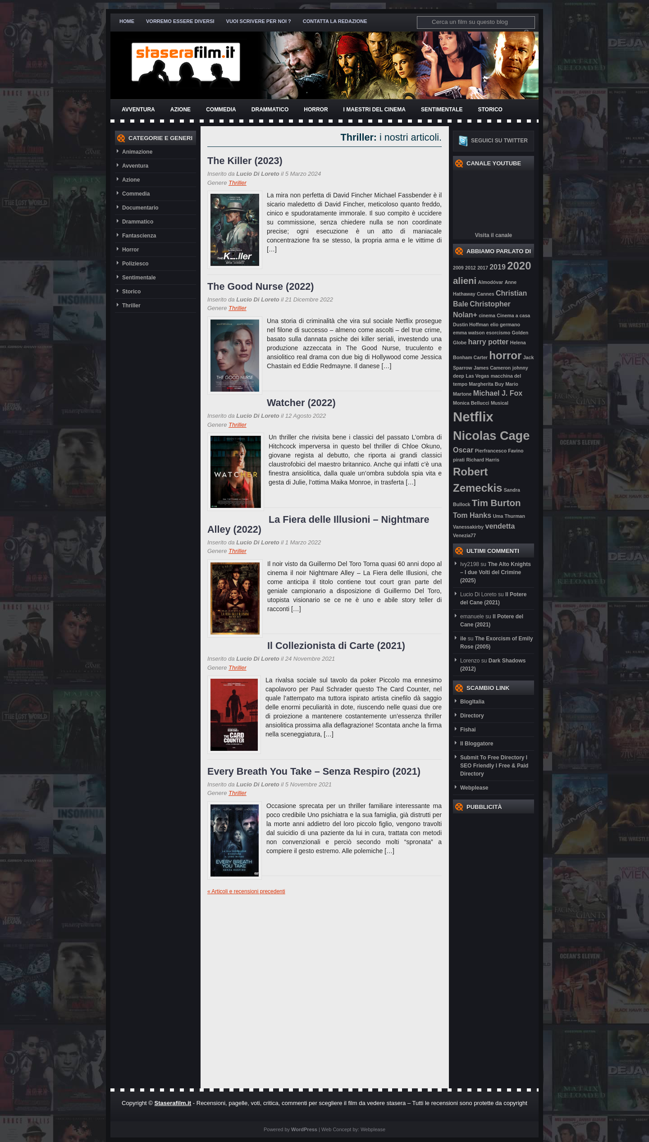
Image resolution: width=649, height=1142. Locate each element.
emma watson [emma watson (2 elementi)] (468, 332)
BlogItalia (472, 702)
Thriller (131, 305)
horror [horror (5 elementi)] (505, 355)
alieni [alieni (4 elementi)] (464, 280)
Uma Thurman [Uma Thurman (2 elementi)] (509, 516)
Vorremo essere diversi (180, 21)
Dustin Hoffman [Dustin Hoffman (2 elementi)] (471, 324)
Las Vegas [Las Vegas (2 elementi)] (477, 376)
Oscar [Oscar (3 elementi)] (463, 450)
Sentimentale (441, 109)
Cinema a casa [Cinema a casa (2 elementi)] (513, 315)
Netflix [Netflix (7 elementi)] (473, 416)
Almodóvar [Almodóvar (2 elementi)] (490, 282)
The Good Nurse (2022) (260, 286)
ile (463, 638)
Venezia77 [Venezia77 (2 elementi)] (464, 535)
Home (126, 21)
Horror (316, 109)
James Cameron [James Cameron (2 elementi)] (492, 367)
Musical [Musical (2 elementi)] (499, 403)
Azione (180, 109)
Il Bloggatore (476, 743)
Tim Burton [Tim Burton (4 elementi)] (496, 503)
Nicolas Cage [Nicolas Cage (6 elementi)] (491, 436)
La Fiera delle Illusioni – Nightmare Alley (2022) (318, 524)
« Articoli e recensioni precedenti (246, 891)
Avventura (138, 109)
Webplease (474, 788)
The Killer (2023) (245, 160)
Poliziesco (135, 263)
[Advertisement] (489, 948)
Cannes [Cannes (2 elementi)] (485, 294)
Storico (490, 109)
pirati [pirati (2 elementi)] (459, 459)
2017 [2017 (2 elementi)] (482, 267)
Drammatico (269, 109)
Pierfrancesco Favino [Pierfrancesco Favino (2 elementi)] (499, 450)
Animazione (137, 152)
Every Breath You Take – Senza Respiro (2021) (313, 771)
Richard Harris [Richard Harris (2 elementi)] (482, 459)
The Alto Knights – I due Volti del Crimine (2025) (495, 572)
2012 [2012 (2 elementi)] (470, 267)
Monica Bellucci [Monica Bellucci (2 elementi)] (471, 403)
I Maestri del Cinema (374, 109)
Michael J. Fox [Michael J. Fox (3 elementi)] (497, 393)
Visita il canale (493, 235)
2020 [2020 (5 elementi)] (519, 266)
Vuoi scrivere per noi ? (258, 21)
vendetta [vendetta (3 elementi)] (500, 526)
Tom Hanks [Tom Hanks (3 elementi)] (472, 515)
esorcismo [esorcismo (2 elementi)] (498, 332)
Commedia (221, 109)
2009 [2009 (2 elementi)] (458, 267)
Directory (472, 716)
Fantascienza (139, 236)
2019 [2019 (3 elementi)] (497, 267)
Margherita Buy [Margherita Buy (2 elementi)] (486, 384)
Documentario (140, 208)
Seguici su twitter (499, 140)
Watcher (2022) (301, 402)
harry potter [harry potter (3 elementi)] (488, 342)
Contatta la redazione (335, 21)
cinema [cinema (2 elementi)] (487, 315)
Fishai (468, 729)
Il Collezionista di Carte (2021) (336, 645)
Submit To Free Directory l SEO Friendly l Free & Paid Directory (494, 765)
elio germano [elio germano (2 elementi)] (505, 324)
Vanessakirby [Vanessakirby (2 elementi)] (468, 527)
